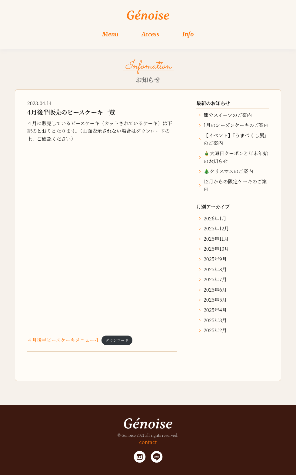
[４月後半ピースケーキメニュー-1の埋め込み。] (102, 238)
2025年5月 (215, 299)
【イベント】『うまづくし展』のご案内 (235, 139)
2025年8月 (215, 269)
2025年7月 (215, 279)
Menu (110, 34)
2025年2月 (215, 330)
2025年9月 (215, 259)
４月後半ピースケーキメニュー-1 (62, 339)
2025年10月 (216, 248)
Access (150, 34)
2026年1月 (215, 218)
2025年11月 (216, 238)
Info (188, 34)
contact (148, 442)
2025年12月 (216, 228)
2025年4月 (215, 309)
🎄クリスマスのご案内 (228, 171)
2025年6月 (215, 289)
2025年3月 (215, 320)
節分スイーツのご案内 (228, 115)
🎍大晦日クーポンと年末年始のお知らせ (236, 157)
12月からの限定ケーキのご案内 (235, 185)
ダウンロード (117, 340)
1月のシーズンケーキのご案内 (236, 125)
